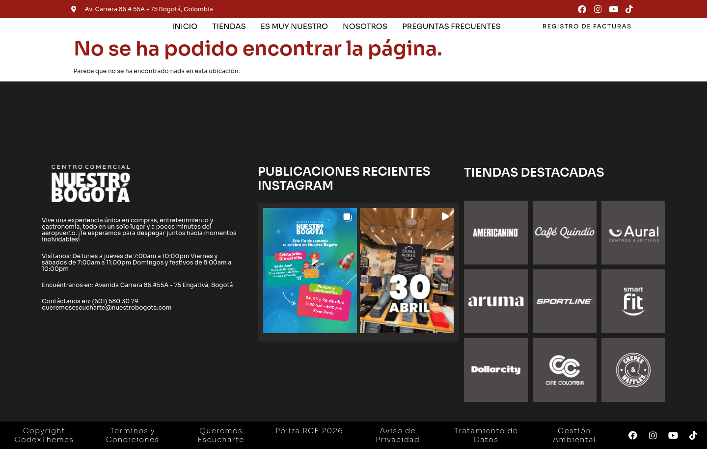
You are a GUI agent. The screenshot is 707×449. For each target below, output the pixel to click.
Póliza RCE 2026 (309, 430)
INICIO (185, 26)
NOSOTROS (365, 26)
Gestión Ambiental (574, 435)
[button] (310, 270)
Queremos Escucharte (220, 435)
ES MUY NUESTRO (294, 26)
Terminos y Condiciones (133, 435)
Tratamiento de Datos (486, 435)
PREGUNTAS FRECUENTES (451, 26)
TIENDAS (228, 26)
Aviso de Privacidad (398, 435)
